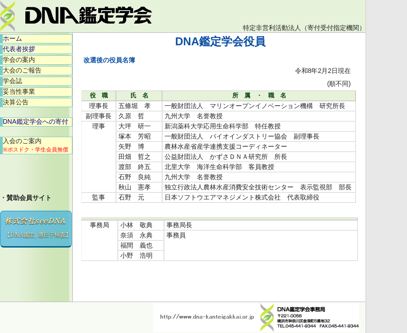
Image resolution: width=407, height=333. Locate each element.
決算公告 (16, 102)
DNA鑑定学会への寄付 (35, 121)
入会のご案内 (35, 145)
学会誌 (12, 81)
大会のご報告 (22, 70)
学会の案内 (19, 59)
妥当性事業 (19, 91)
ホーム (12, 38)
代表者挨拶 (19, 49)
